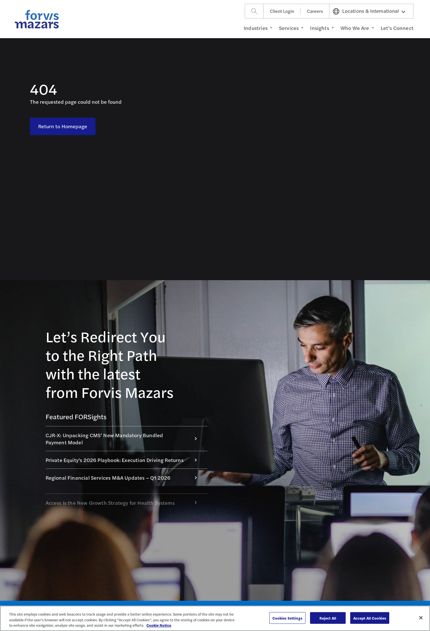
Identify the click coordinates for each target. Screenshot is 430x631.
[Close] (421, 617)
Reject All (327, 617)
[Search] (254, 11)
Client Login (282, 11)
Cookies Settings (287, 617)
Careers (315, 11)
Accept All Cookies (369, 617)
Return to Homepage (62, 126)
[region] (215, 618)
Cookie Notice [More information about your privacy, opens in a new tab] (158, 625)
